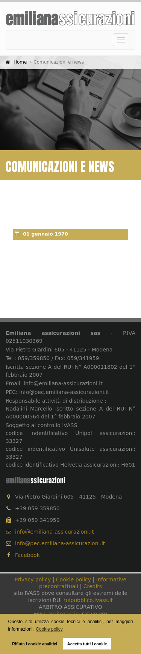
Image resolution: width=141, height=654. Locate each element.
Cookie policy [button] (49, 629)
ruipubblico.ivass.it (88, 600)
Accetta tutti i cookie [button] (87, 644)
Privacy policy (33, 579)
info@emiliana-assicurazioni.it (54, 532)
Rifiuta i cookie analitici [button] (34, 644)
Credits (92, 586)
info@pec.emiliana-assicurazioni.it (60, 543)
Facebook (23, 555)
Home (20, 62)
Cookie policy (73, 579)
